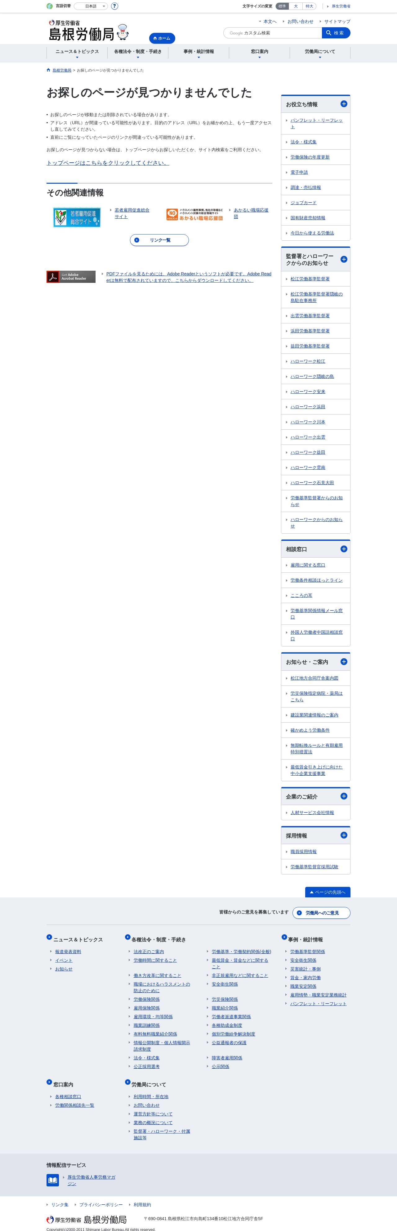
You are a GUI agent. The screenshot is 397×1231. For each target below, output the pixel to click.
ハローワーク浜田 (308, 407)
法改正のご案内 (149, 948)
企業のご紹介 (316, 798)
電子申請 (299, 172)
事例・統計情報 (307, 938)
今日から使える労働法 (312, 233)
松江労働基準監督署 (310, 280)
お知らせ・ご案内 (316, 663)
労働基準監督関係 (307, 948)
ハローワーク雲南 (308, 468)
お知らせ (64, 966)
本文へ (270, 21)
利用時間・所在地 (151, 1089)
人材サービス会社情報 (312, 814)
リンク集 (60, 1197)
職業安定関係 (303, 983)
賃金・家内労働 (305, 974)
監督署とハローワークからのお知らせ (316, 260)
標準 (282, 6)
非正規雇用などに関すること (240, 972)
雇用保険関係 (147, 1005)
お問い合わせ (301, 21)
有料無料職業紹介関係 (155, 1031)
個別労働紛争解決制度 (233, 1031)
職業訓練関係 (147, 1022)
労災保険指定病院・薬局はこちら (317, 698)
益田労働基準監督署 (310, 347)
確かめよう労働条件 (310, 731)
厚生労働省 (341, 6)
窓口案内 (65, 1079)
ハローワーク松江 (308, 362)
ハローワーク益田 (308, 453)
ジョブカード (304, 202)
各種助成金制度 (227, 1022)
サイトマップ (337, 21)
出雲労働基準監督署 (310, 316)
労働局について (151, 1079)
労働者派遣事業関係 (231, 1013)
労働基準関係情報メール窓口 (317, 615)
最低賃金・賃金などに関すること (240, 960)
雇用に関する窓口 (308, 566)
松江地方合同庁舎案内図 (314, 679)
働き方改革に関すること (157, 972)
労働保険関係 (147, 996)
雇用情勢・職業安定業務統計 (318, 992)
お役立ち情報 (316, 104)
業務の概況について (153, 1115)
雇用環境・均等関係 (153, 1013)
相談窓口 (316, 550)
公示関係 (220, 1063)
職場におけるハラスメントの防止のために (162, 984)
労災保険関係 (225, 996)
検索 (339, 32)
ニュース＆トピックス (80, 938)
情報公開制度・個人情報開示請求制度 (162, 1043)
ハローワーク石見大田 (312, 483)
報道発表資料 (68, 948)
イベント (64, 957)
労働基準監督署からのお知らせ (317, 502)
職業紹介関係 (225, 1005)
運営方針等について (153, 1107)
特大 (309, 6)
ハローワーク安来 (308, 392)
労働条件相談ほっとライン (317, 581)
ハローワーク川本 (308, 423)
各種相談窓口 (68, 1089)
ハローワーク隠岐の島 (312, 377)
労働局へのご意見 (322, 914)
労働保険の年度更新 (310, 157)
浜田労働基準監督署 (310, 332)
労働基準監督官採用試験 (314, 869)
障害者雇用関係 (227, 1055)
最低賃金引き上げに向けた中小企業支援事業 (317, 772)
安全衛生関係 (225, 981)
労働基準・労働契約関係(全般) (241, 948)
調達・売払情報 (306, 187)
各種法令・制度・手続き (161, 938)
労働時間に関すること (155, 957)
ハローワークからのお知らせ (317, 524)
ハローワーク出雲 (308, 438)
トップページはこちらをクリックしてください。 (108, 163)
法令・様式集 (304, 142)
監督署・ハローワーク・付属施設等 (162, 1127)
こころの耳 (301, 596)
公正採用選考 (147, 1063)
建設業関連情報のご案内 (314, 716)
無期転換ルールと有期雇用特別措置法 (317, 750)
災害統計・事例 (305, 966)
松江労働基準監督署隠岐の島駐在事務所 (317, 298)
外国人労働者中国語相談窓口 (317, 637)
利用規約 (142, 1197)
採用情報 (316, 837)
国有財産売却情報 (308, 218)
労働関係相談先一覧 (74, 1098)
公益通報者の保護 (229, 1039)
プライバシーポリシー (101, 1197)
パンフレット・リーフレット (317, 123)
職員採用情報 (304, 854)
